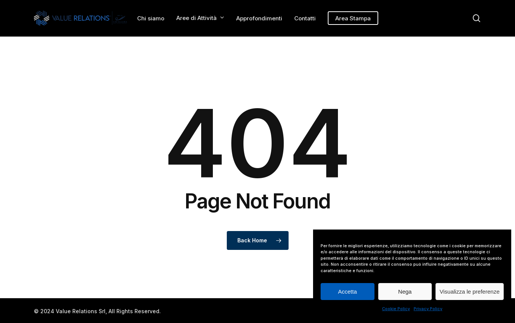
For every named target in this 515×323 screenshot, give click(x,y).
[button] (501, 4)
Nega (405, 291)
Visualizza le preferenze (470, 291)
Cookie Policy (396, 308)
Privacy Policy (428, 308)
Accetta (347, 291)
